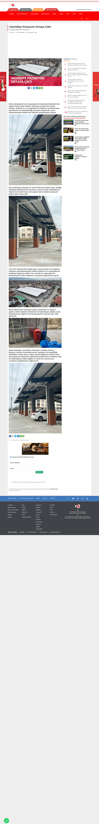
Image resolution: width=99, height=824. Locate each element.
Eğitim (81, 14)
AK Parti (52, 505)
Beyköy (38, 507)
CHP (51, 507)
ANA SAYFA (13, 10)
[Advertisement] (49, 46)
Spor (67, 14)
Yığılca (38, 526)
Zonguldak (39, 529)
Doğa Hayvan (45, 14)
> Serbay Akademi (54, 532)
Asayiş (61, 14)
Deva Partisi (53, 514)
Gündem (11, 14)
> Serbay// (22, 532)
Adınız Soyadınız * (15, 462)
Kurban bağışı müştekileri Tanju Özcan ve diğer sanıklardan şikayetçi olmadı (82, 139)
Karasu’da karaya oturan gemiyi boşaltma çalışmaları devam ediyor (82, 122)
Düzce (38, 517)
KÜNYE (45, 498)
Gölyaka (38, 519)
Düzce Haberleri (14, 440)
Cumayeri (39, 512)
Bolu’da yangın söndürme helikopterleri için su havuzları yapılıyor (82, 148)
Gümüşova (39, 522)
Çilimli (38, 514)
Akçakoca (39, 505)
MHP (51, 510)
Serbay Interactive (73, 513)
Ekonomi (24, 512)
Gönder (39, 472)
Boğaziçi (38, 510)
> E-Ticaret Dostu (31, 532)
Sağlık (74, 14)
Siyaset (54, 14)
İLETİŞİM (52, 498)
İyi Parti (52, 512)
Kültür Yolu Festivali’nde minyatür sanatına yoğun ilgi (82, 130)
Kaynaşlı (38, 524)
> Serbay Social (42, 532)
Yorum (12, 468)
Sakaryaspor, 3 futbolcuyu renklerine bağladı (81, 156)
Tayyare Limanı (12, 532)
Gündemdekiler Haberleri (23, 440)
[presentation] (47, 467)
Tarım (23, 514)
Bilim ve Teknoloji (22, 14)
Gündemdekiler (26, 517)
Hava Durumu (34, 14)
